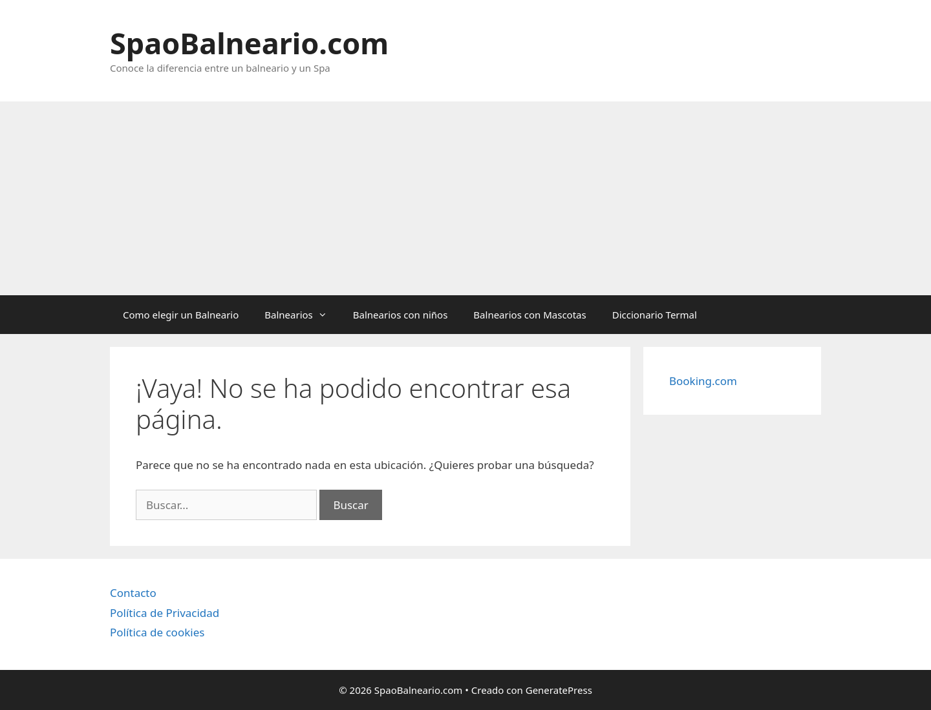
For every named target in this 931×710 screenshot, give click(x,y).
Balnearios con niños (400, 314)
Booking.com (703, 380)
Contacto (133, 592)
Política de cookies (157, 632)
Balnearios (302, 314)
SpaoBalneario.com (249, 43)
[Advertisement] (465, 198)
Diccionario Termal (654, 314)
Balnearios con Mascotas (529, 314)
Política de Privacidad (164, 612)
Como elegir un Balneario (181, 314)
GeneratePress (559, 690)
